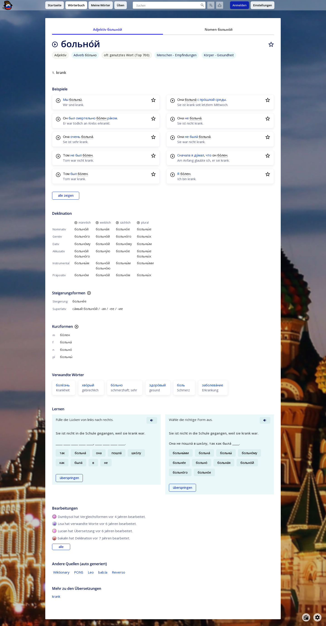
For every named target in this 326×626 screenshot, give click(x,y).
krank (56, 596)
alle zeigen (66, 196)
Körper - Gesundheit (219, 55)
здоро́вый (157, 385)
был (72, 118)
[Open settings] (317, 617)
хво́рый (88, 385)
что (208, 155)
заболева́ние (212, 385)
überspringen (69, 478)
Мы (65, 99)
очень (75, 136)
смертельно (86, 118)
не (72, 155)
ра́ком (112, 118)
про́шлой (207, 99)
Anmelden (240, 5)
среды (221, 99)
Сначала (183, 155)
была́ (194, 136)
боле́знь (63, 385)
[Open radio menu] (306, 617)
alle (61, 547)
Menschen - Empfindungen (177, 55)
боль (181, 385)
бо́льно (117, 385)
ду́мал (199, 155)
